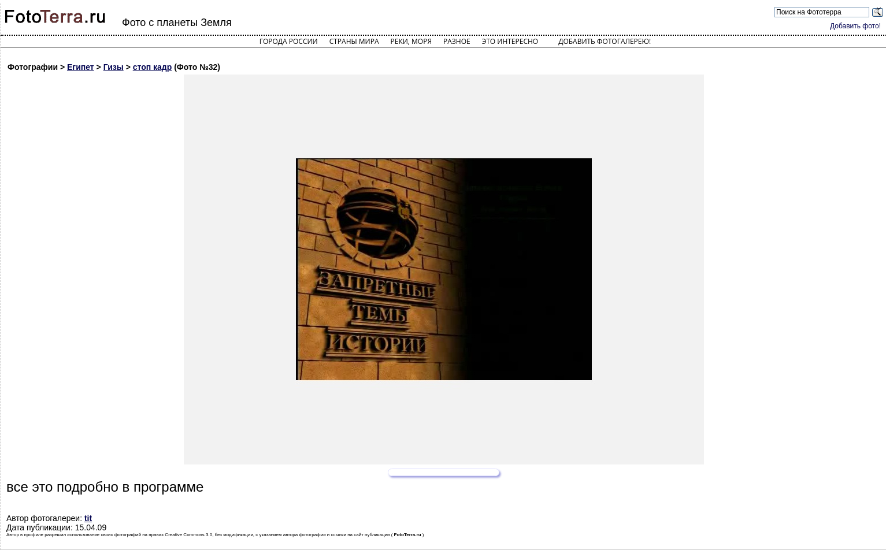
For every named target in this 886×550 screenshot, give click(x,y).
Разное (456, 41)
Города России (289, 41)
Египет (80, 67)
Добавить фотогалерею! (604, 41)
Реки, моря (411, 41)
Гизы (113, 67)
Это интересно (510, 41)
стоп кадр (152, 67)
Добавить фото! (855, 26)
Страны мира (354, 41)
